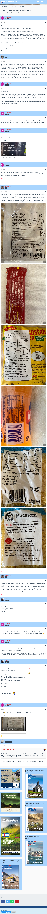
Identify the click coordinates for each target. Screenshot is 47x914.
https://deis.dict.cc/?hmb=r (26, 668)
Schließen (13, 912)
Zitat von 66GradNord (7, 749)
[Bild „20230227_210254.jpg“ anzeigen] (13, 150)
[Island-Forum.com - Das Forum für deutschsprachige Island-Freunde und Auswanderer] (9, 1)
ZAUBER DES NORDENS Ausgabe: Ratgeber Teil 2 (10, 861)
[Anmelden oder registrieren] (41, 1)
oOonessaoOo (5, 12)
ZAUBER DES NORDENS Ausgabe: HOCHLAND (35, 804)
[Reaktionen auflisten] (2, 178)
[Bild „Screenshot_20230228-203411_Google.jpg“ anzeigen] (13, 725)
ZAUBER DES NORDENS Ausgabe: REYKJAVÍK (35, 837)
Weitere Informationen (5, 912)
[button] (45, 1)
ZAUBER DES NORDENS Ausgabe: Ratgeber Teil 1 (35, 771)
